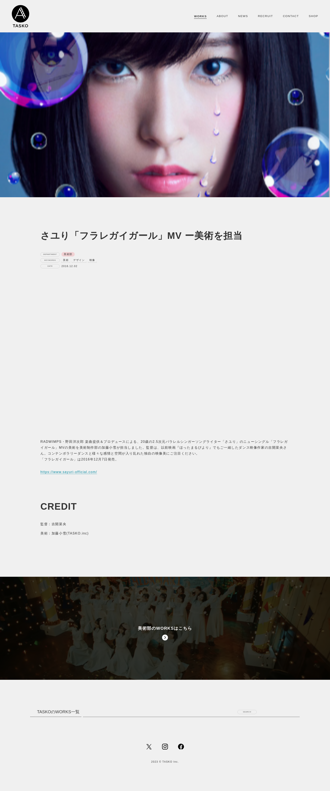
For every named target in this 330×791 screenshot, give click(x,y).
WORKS (200, 16)
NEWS (243, 16)
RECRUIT (265, 16)
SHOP (313, 16)
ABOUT (222, 16)
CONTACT (291, 16)
